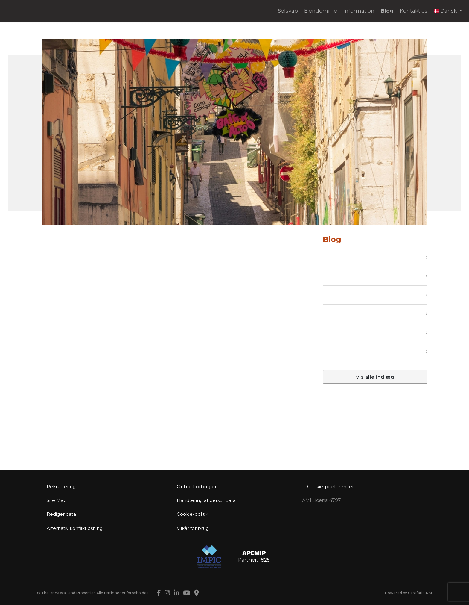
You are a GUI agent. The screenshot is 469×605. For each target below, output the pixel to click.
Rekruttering (61, 486)
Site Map (57, 500)
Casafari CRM (420, 593)
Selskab (288, 11)
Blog (387, 11)
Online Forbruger (197, 486)
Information (358, 11)
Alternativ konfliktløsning (75, 528)
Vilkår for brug (193, 528)
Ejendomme (320, 11)
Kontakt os (413, 11)
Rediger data (61, 514)
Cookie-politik (192, 514)
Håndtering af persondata (206, 500)
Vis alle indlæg (375, 377)
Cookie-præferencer (330, 486)
